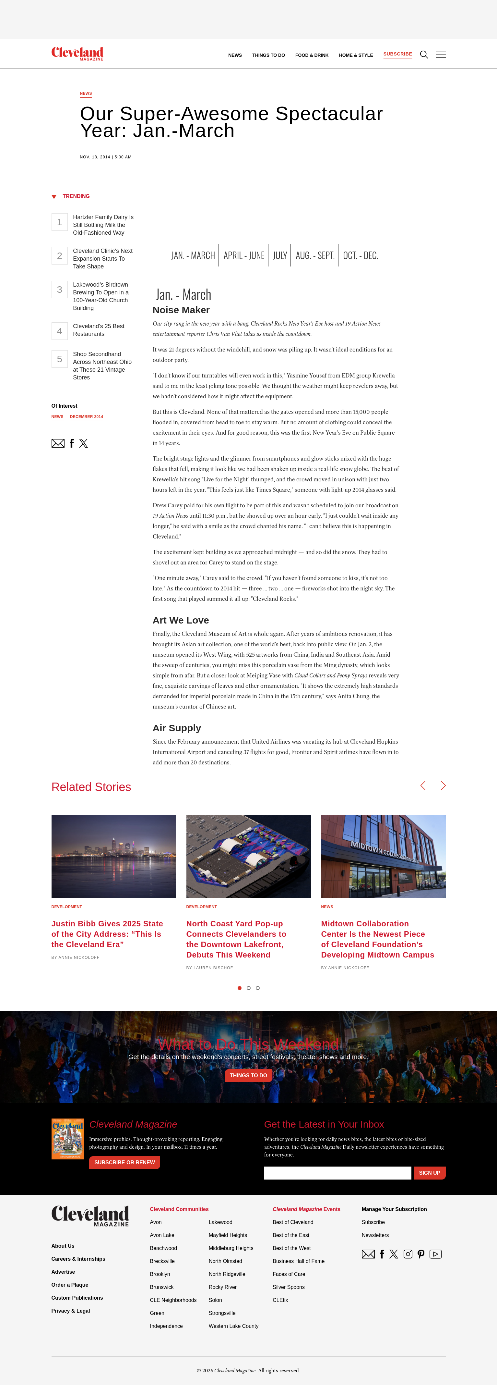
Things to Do (268, 55)
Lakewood (220, 1222)
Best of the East (291, 1235)
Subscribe (398, 53)
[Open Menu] (441, 55)
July (280, 255)
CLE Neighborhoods (173, 1300)
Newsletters (375, 1235)
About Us (63, 1246)
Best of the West (292, 1248)
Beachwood (163, 1248)
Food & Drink (312, 55)
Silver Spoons (289, 1287)
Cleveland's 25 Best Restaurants (98, 330)
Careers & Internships (78, 1259)
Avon (156, 1222)
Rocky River (223, 1287)
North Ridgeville (227, 1274)
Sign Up (430, 1173)
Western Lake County (234, 1326)
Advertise (63, 1272)
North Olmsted (225, 1261)
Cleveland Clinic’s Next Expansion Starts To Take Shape (103, 259)
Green (157, 1313)
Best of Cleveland (293, 1222)
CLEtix (280, 1300)
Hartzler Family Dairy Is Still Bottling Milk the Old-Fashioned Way (103, 225)
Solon (215, 1300)
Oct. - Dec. (360, 255)
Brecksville (162, 1261)
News (235, 55)
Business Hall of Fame (299, 1261)
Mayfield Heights (228, 1235)
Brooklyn (160, 1274)
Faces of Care (289, 1274)
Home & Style (356, 55)
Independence (166, 1326)
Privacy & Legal (71, 1311)
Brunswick (162, 1287)
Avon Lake (162, 1235)
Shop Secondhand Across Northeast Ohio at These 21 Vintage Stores (102, 366)
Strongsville (222, 1313)
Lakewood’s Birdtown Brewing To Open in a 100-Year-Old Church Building (101, 296)
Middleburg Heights (231, 1248)
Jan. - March (193, 255)
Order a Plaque (70, 1285)
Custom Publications (77, 1298)
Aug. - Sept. (315, 255)
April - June (244, 255)
